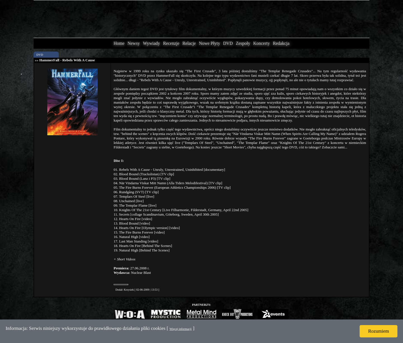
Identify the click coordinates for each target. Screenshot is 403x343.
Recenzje (171, 43)
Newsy (133, 43)
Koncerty (261, 43)
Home (119, 43)
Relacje (189, 43)
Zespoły (243, 43)
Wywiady (151, 43)
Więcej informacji (180, 328)
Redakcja (281, 43)
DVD (228, 43)
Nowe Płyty (209, 43)
